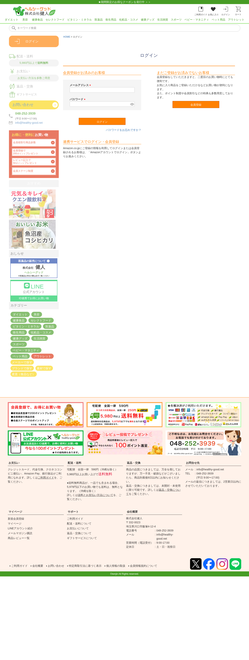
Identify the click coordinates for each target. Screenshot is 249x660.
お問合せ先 (193, 462)
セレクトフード (55, 19)
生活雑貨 (162, 19)
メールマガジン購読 (20, 533)
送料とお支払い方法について (95, 495)
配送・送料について (79, 523)
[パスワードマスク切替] (131, 104)
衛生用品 (110, 19)
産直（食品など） (23, 374)
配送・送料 (74, 462)
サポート (73, 511)
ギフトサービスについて (82, 538)
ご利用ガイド (46, 477)
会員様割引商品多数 (24, 142)
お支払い (14, 462)
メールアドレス (81, 85)
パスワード (78, 99)
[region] (124, 21)
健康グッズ (147, 19)
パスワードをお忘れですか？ (123, 129)
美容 (25, 19)
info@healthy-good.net (29, 122)
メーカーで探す (22, 362)
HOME (66, 36)
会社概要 (132, 511)
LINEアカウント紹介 (20, 528)
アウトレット (236, 19)
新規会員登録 (16, 518)
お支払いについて (78, 528)
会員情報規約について (158, 566)
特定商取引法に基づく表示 (93, 566)
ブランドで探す (22, 368)
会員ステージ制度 (23, 171)
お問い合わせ (60, 566)
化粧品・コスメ (128, 19)
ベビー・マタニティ (196, 19)
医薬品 (99, 19)
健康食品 (37, 19)
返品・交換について (79, 533)
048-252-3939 (25, 113)
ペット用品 (218, 19)
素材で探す (44, 368)
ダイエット (11, 19)
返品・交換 (133, 462)
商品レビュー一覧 (19, 538)
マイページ (15, 511)
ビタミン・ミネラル (79, 19)
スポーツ (176, 19)
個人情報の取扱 (128, 566)
